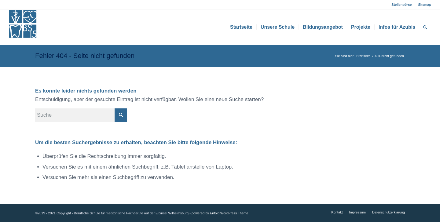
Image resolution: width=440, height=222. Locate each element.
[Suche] (425, 27)
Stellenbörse (401, 4)
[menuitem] (401, 4)
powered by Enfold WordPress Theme (220, 213)
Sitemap (424, 4)
